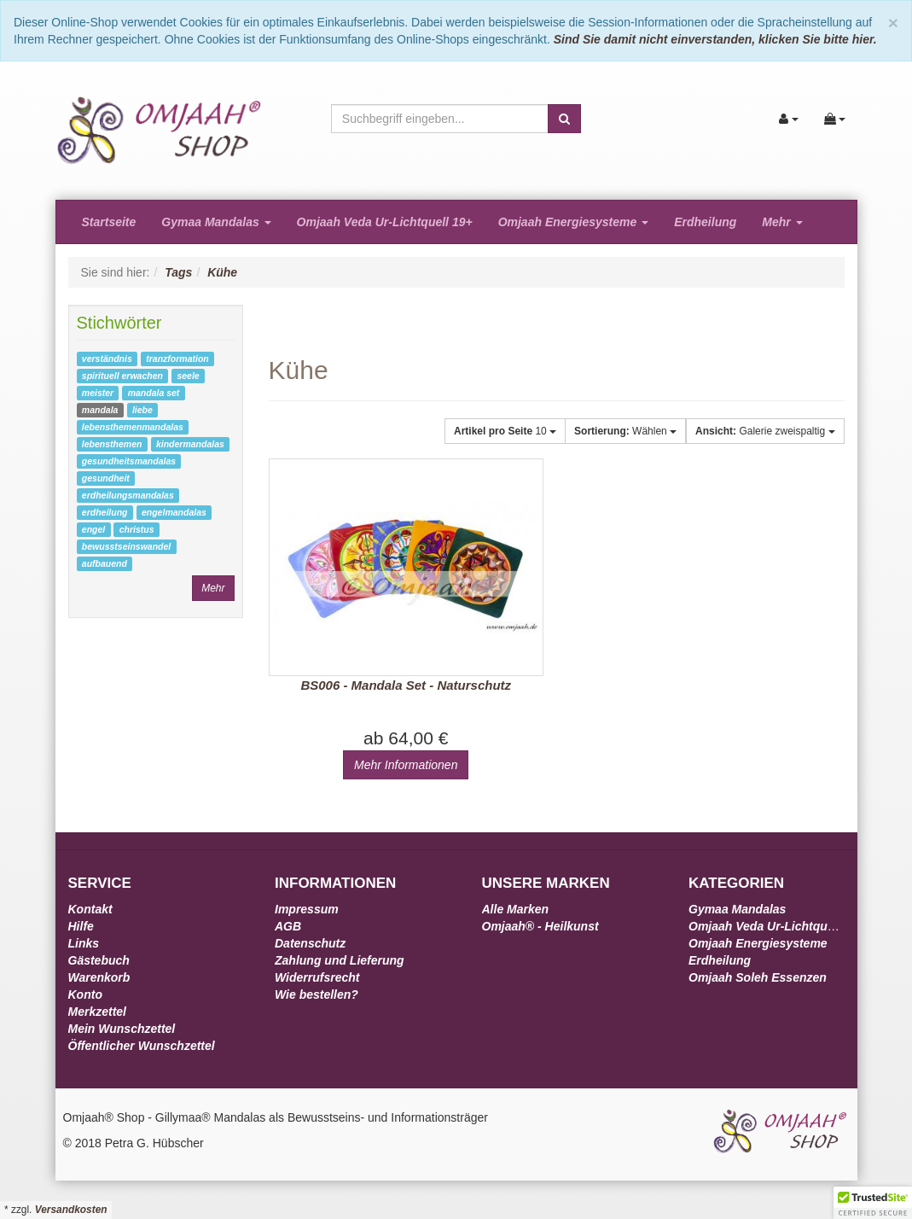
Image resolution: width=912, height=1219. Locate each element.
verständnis (107, 358)
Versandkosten (71, 1210)
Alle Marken (515, 909)
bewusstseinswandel (126, 546)
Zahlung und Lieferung (339, 960)
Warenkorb (99, 977)
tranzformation (177, 358)
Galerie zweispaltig (764, 431)
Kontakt (90, 909)
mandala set (154, 393)
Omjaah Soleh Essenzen (757, 977)
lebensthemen (112, 444)
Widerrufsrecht (317, 977)
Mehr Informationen (405, 765)
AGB (288, 926)
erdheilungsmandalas (128, 495)
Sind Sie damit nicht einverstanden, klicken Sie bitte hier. (715, 39)
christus (136, 529)
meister (97, 393)
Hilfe (81, 926)
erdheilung (105, 512)
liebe (142, 410)
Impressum (307, 909)
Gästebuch (99, 960)
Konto (85, 994)
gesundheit (106, 478)
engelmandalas (174, 512)
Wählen (625, 431)
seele (188, 375)
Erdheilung (705, 222)
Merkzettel (97, 1011)
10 (505, 431)
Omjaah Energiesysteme (573, 222)
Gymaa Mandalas (215, 222)
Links (84, 943)
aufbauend (104, 563)
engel (93, 529)
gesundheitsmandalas (129, 461)
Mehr (782, 222)
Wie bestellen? (316, 994)
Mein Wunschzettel (122, 1028)
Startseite (109, 222)
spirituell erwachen (122, 375)
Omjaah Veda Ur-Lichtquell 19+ (385, 222)
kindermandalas (190, 444)
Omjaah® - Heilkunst (540, 926)
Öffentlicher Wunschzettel (141, 1046)
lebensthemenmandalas (132, 427)
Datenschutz (310, 943)
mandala (100, 410)
